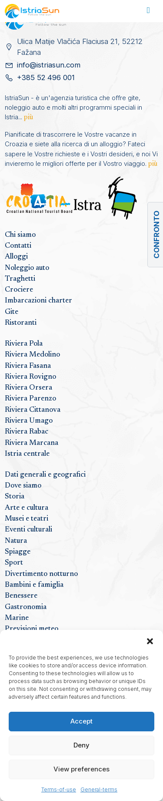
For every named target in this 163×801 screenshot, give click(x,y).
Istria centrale (27, 454)
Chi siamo (20, 235)
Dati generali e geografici (45, 474)
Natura (16, 541)
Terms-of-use (58, 789)
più (28, 117)
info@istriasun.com (48, 65)
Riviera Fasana (28, 366)
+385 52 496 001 (46, 77)
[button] (150, 640)
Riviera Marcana (31, 443)
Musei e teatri (26, 518)
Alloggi (16, 256)
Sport (14, 562)
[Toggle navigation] (148, 11)
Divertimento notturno (41, 574)
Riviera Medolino (32, 354)
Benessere (21, 595)
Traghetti (20, 279)
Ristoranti (21, 323)
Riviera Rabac (26, 431)
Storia (14, 496)
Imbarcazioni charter (38, 300)
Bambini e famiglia (34, 585)
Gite (11, 312)
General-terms (98, 789)
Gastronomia (26, 607)
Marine (17, 618)
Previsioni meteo (31, 629)
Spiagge (17, 552)
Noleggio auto (27, 268)
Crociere (19, 289)
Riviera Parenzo (30, 398)
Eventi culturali (28, 529)
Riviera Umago (29, 420)
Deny (81, 745)
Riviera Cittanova (32, 410)
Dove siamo (23, 485)
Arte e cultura (26, 508)
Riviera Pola (24, 343)
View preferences (81, 769)
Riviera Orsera (28, 387)
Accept (81, 721)
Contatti (18, 245)
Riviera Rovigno (30, 377)
